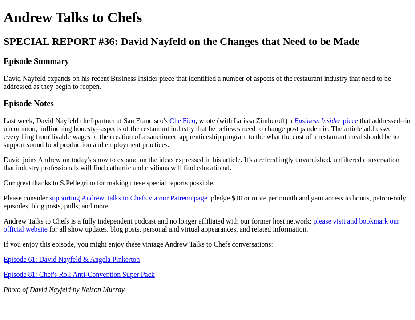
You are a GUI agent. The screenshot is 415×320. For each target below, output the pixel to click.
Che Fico (182, 120)
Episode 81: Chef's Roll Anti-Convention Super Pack (79, 274)
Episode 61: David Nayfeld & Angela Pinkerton (72, 259)
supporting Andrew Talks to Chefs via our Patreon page (128, 198)
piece (326, 120)
